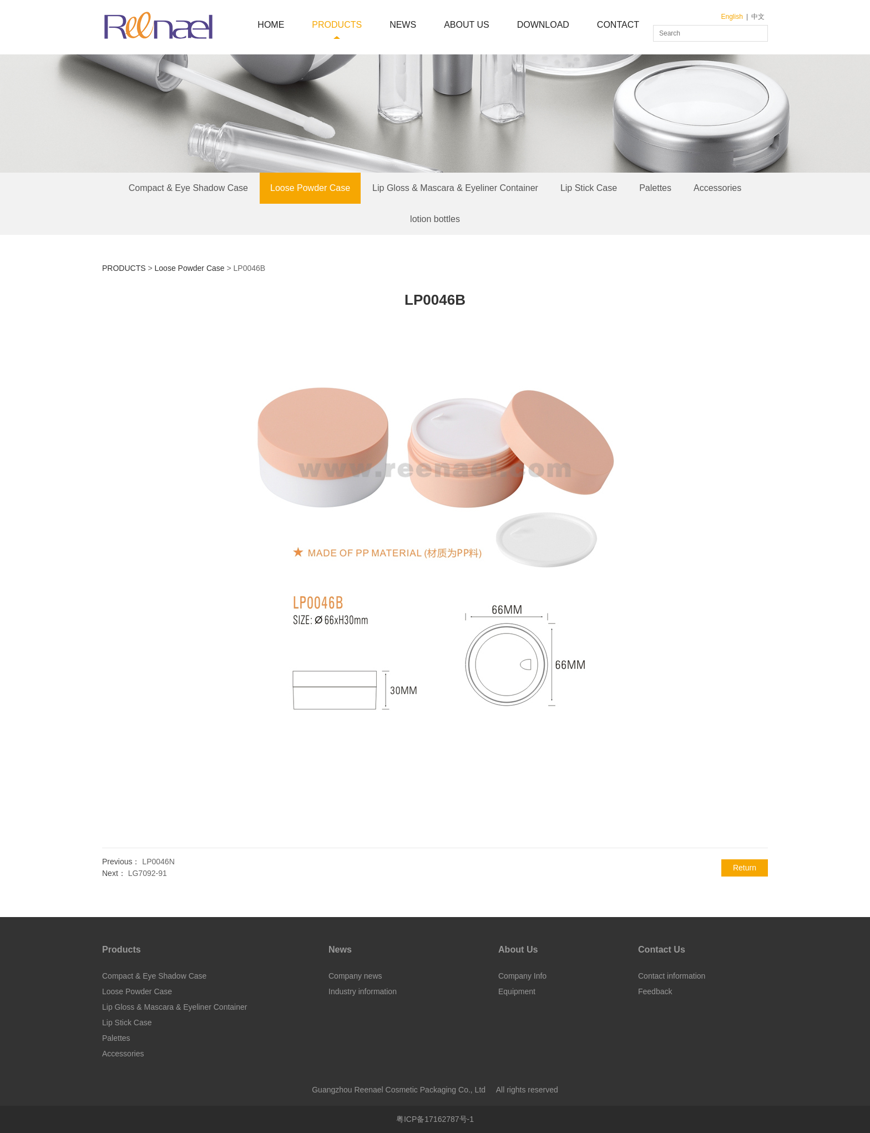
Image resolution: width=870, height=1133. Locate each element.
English (732, 17)
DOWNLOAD (543, 24)
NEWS (403, 24)
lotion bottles (435, 219)
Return (744, 867)
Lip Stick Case (588, 188)
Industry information (362, 991)
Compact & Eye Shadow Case (188, 188)
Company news (355, 975)
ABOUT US (466, 24)
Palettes (655, 188)
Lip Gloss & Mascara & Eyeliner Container (455, 188)
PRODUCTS (337, 24)
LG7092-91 (147, 873)
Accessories (717, 188)
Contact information (671, 975)
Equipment (516, 991)
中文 (758, 17)
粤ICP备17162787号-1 (435, 1119)
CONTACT (618, 24)
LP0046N (158, 861)
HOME (270, 24)
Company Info (522, 975)
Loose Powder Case (310, 188)
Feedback (655, 991)
